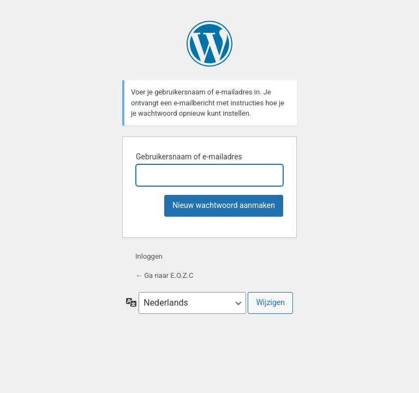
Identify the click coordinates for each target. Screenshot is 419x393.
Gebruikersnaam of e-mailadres (189, 156)
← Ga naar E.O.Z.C (164, 275)
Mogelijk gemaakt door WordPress (209, 44)
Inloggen (149, 256)
